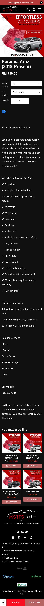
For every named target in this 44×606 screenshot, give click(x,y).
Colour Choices (5, 85)
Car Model (4, 93)
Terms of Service (8, 591)
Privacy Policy (21, 591)
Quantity (5, 100)
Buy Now (16, 602)
